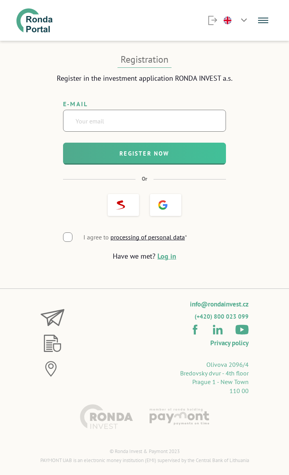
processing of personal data (147, 237)
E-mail (75, 104)
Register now (144, 153)
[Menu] (263, 20)
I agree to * (135, 237)
